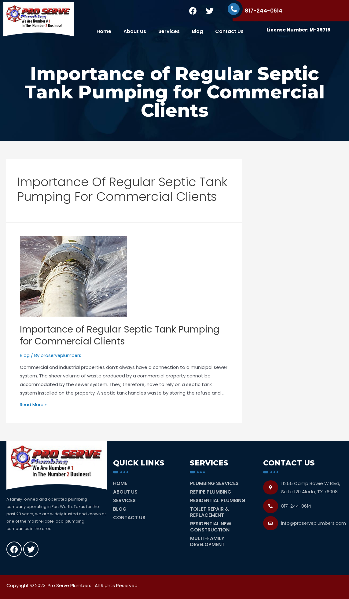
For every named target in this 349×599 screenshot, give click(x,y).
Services (169, 31)
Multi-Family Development (207, 541)
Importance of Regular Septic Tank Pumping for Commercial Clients (119, 335)
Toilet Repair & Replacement (209, 512)
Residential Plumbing (217, 500)
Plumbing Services (214, 483)
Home (104, 31)
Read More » (34, 404)
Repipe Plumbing (210, 491)
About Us (134, 31)
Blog (197, 31)
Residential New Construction (210, 526)
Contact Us (229, 31)
